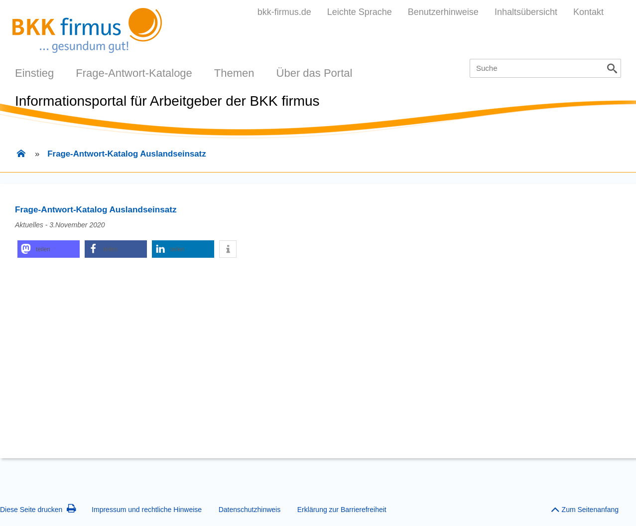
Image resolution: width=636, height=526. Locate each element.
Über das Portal (314, 73)
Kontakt (588, 12)
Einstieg (34, 73)
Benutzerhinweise (443, 12)
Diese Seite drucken (38, 510)
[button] (48, 249)
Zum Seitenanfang (585, 507)
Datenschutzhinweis (250, 510)
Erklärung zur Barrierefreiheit (341, 510)
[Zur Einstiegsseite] (21, 154)
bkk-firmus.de (284, 12)
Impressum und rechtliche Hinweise (147, 510)
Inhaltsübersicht (526, 12)
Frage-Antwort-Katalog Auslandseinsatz (126, 154)
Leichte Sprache (359, 12)
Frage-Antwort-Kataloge (134, 73)
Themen (234, 73)
